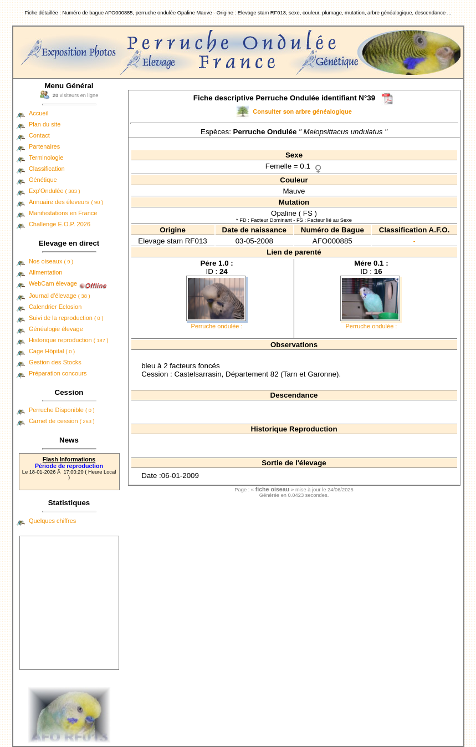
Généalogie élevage (56, 329)
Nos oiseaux (51, 261)
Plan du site (44, 124)
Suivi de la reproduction (66, 317)
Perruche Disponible (62, 409)
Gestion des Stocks (55, 362)
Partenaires (44, 146)
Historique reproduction (69, 340)
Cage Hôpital (52, 351)
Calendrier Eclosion (55, 306)
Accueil (38, 113)
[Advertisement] (69, 602)
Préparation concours (58, 373)
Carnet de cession (62, 421)
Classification (47, 168)
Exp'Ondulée (54, 190)
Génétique (43, 179)
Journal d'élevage (59, 295)
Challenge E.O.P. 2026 (59, 224)
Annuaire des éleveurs (66, 202)
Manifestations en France (63, 213)
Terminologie (46, 157)
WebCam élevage (53, 283)
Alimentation (46, 272)
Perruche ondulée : (217, 326)
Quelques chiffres (52, 520)
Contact (39, 135)
